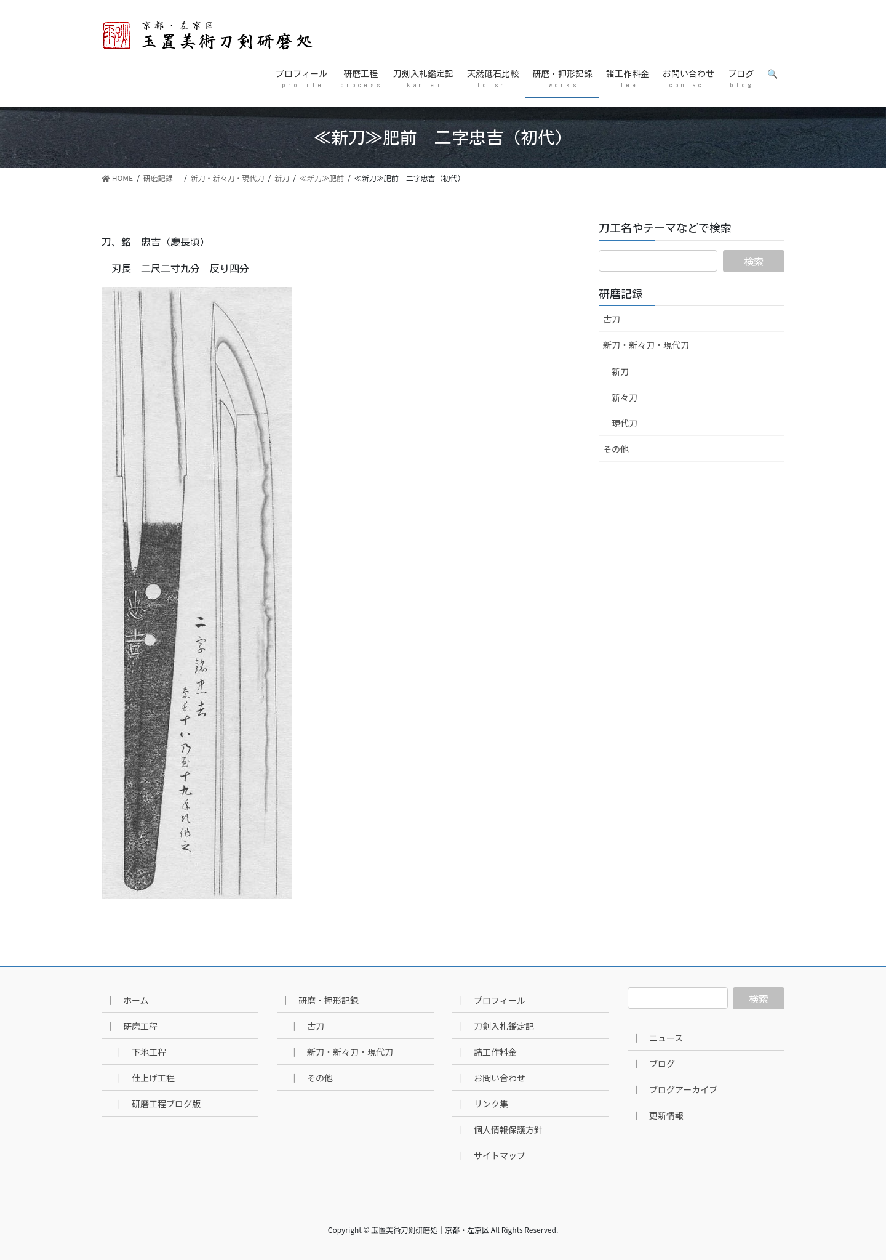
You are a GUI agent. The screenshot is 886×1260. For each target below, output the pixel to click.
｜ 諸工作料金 (487, 1052)
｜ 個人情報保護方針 (500, 1129)
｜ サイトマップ (491, 1155)
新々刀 (624, 397)
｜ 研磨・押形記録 (320, 1000)
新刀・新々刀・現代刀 (646, 345)
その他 (616, 449)
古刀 (611, 319)
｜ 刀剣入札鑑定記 (495, 1026)
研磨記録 (626, 293)
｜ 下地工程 (140, 1052)
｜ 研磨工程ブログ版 (157, 1103)
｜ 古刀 (307, 1026)
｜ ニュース (657, 1038)
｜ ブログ (653, 1063)
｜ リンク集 (482, 1103)
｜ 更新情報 (658, 1115)
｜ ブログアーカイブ (674, 1089)
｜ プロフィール (491, 1000)
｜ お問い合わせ (491, 1078)
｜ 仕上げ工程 (144, 1078)
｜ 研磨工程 (132, 1026)
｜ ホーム (127, 1000)
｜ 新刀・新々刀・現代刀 (341, 1052)
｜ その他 (311, 1078)
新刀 (620, 371)
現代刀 (624, 423)
